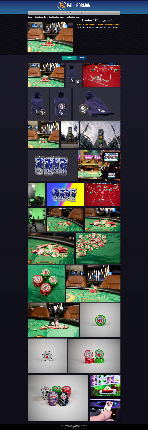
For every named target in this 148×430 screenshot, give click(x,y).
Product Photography (73, 17)
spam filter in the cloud (74, 426)
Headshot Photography (56, 17)
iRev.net (84, 13)
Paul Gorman (79, 425)
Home (63, 13)
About (77, 13)
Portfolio (70, 13)
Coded (71, 425)
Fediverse (74, 428)
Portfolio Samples (40, 17)
